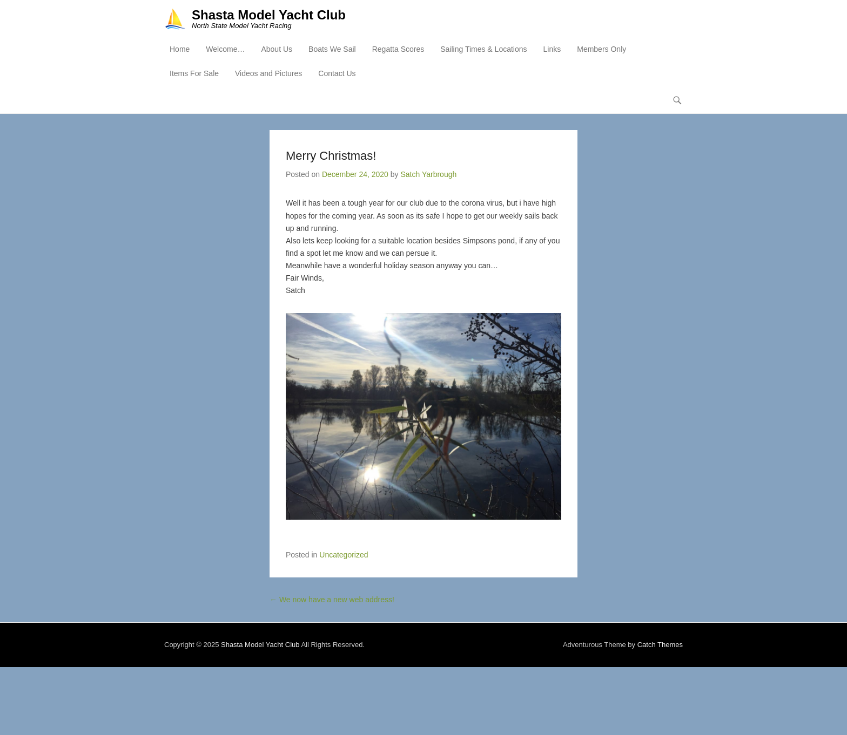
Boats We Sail (332, 49)
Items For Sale (194, 73)
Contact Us (336, 73)
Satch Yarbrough (428, 174)
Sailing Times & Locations (483, 49)
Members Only (601, 49)
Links (552, 49)
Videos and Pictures (268, 73)
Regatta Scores (398, 49)
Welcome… (225, 49)
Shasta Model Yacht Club (269, 15)
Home (180, 49)
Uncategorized (343, 554)
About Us (276, 49)
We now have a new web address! (332, 599)
